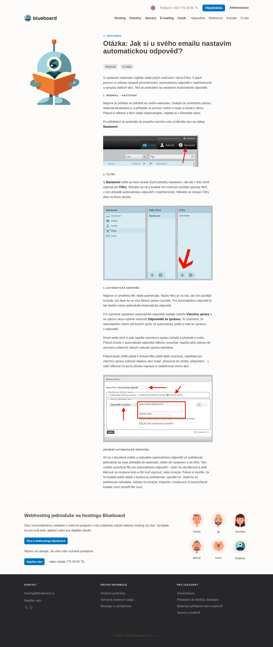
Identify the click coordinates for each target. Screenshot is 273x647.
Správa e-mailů (187, 612)
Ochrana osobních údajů (117, 599)
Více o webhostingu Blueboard (46, 540)
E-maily (127, 66)
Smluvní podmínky (113, 593)
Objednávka (213, 7)
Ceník (182, 18)
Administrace (239, 7)
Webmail (110, 66)
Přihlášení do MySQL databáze (198, 599)
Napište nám (34, 561)
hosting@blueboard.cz (39, 593)
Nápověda (198, 18)
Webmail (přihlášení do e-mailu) (198, 606)
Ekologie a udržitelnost (116, 606)
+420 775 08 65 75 (185, 7)
